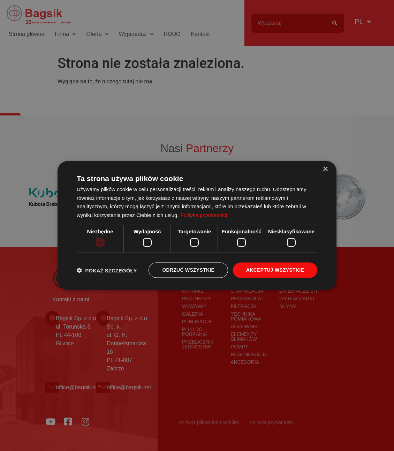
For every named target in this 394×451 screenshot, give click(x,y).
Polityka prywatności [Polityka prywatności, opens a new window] (204, 215)
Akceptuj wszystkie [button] (274, 270)
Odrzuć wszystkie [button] (187, 270)
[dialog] (197, 226)
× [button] (325, 169)
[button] (107, 270)
